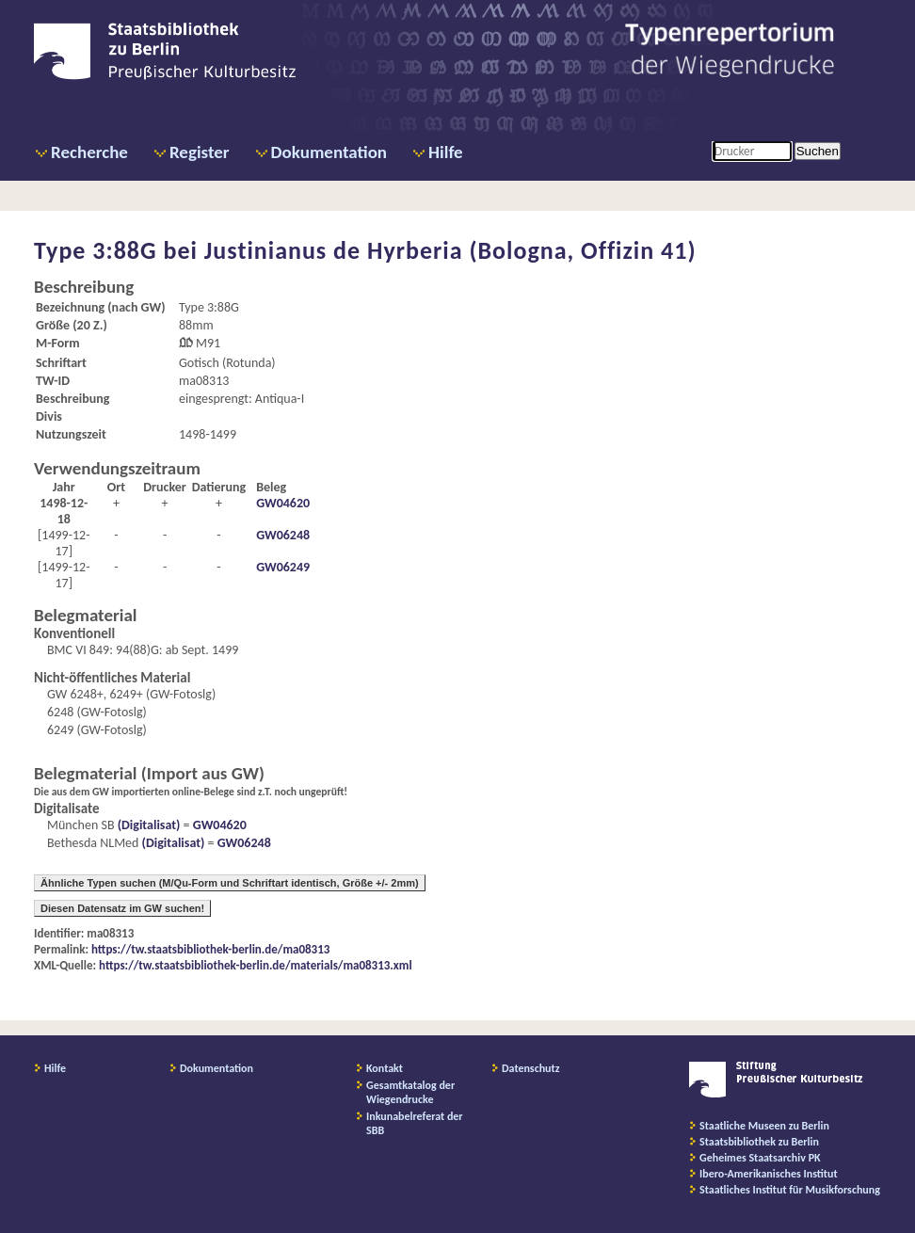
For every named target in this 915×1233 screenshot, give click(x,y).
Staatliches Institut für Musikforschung (789, 1189)
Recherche (89, 152)
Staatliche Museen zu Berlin (764, 1125)
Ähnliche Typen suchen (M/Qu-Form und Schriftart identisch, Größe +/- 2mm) (229, 883)
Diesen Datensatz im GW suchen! (122, 908)
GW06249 (283, 567)
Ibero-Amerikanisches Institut (768, 1173)
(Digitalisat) (148, 825)
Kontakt (384, 1068)
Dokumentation (329, 152)
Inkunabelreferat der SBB (414, 1123)
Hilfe (445, 152)
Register (199, 152)
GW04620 (283, 503)
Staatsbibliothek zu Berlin (759, 1141)
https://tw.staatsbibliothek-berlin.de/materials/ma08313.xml (255, 965)
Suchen (817, 151)
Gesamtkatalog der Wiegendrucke (410, 1092)
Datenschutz (531, 1068)
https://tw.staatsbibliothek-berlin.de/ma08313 (210, 949)
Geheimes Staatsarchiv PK (760, 1157)
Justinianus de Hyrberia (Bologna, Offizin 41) (450, 250)
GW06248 (283, 535)
